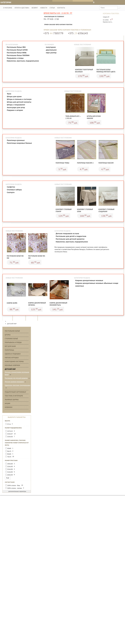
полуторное (51, 47)
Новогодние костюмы (14, 362)
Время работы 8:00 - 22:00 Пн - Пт (58, 13)
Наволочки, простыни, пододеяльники (23, 61)
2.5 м (9, 424)
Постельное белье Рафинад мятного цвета (105, 71)
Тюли (9, 94)
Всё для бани (10, 346)
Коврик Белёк (12, 303)
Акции (7, 403)
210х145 (10, 466)
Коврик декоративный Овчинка (37, 304)
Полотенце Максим (106, 163)
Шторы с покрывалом (16, 105)
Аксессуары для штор (16, 107)
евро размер (51, 53)
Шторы (7, 335)
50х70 (9, 451)
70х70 (10, 457)
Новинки (8, 407)
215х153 (10, 437)
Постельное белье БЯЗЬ (16, 53)
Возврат (34, 8)
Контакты (61, 8)
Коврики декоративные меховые (89, 281)
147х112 (10, 431)
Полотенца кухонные (16, 140)
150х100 (10, 464)
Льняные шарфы (12, 400)
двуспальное (51, 50)
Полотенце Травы (62, 163)
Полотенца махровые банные (19, 143)
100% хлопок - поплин (15, 488)
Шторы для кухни (14, 96)
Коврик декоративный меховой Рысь (58, 304)
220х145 (10, 475)
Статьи (52, 8)
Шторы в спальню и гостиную (19, 99)
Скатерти (11, 192)
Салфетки (11, 187)
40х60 (9, 448)
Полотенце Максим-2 (85, 163)
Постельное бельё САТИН (17, 50)
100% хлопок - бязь (14, 485)
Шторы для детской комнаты (19, 102)
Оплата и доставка (21, 8)
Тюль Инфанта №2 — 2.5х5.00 (73, 117)
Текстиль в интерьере (14, 396)
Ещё (7, 478)
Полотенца (9, 350)
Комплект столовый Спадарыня (106, 211)
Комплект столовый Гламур (63, 211)
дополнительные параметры (16, 491)
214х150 (10, 472)
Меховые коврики (12, 365)
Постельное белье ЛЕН (16, 47)
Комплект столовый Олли (85, 211)
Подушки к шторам (15, 110)
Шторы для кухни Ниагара (94, 117)
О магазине (7, 8)
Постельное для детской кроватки (70, 239)
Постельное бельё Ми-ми (15, 257)
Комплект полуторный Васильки (84, 71)
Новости (43, 8)
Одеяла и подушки (12, 354)
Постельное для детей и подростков (71, 236)
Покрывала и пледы (15, 58)
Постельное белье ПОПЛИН (18, 55)
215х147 (10, 434)
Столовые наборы (14, 190)
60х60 (9, 454)
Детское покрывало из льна (67, 234)
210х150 (10, 469)
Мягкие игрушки (12, 358)
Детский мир (10, 369)
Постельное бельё (12, 331)
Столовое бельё (11, 339)
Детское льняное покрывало (14, 382)
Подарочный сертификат (15, 392)
